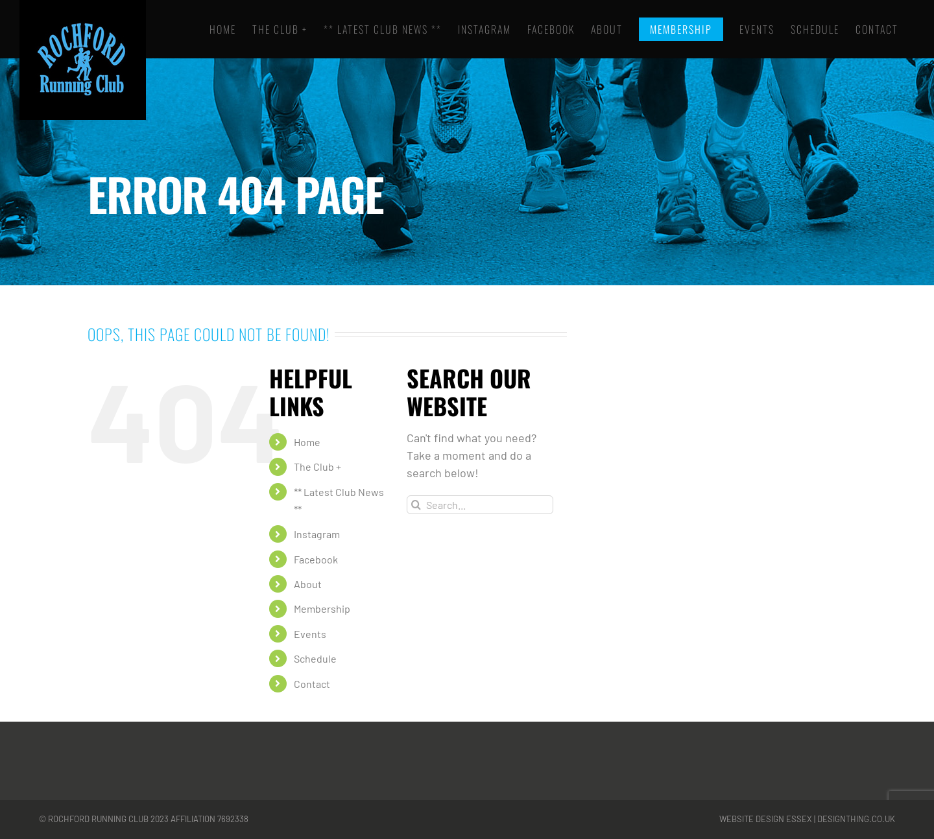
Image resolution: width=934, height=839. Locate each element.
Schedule (315, 658)
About (308, 584)
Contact (312, 684)
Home (307, 442)
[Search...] (480, 504)
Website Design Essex (765, 819)
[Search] (416, 504)
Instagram (317, 534)
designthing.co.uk (856, 819)
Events (310, 634)
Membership (322, 608)
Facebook (316, 559)
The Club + (317, 466)
